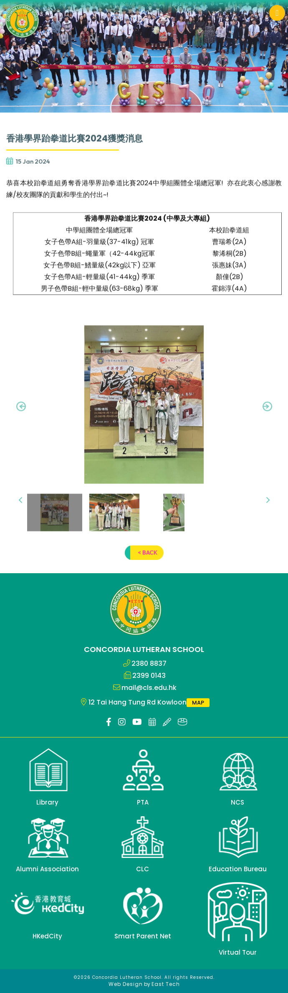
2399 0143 (149, 675)
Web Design (126, 984)
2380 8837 (149, 663)
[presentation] (21, 417)
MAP (198, 703)
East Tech (166, 984)
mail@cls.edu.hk (149, 687)
